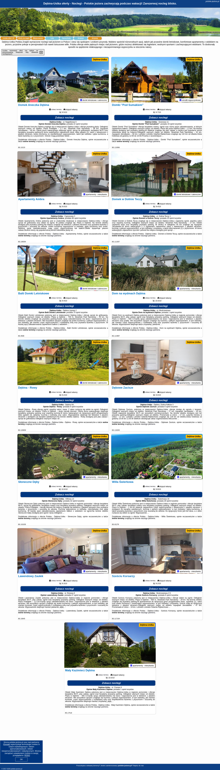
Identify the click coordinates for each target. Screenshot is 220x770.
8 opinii (73, 407)
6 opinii (167, 407)
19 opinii (170, 125)
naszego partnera (59, 142)
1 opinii (171, 313)
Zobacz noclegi (64, 118)
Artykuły (95, 38)
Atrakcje (81, 38)
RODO (27, 755)
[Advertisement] (110, 741)
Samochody (66, 38)
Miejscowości (38, 38)
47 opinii (75, 596)
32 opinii (73, 501)
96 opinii (75, 219)
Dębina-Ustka (100, 59)
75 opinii (76, 313)
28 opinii (167, 501)
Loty (52, 38)
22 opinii (76, 125)
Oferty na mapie (24, 38)
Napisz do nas (138, 765)
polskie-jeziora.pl (212, 1)
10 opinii (170, 219)
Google (7, 744)
